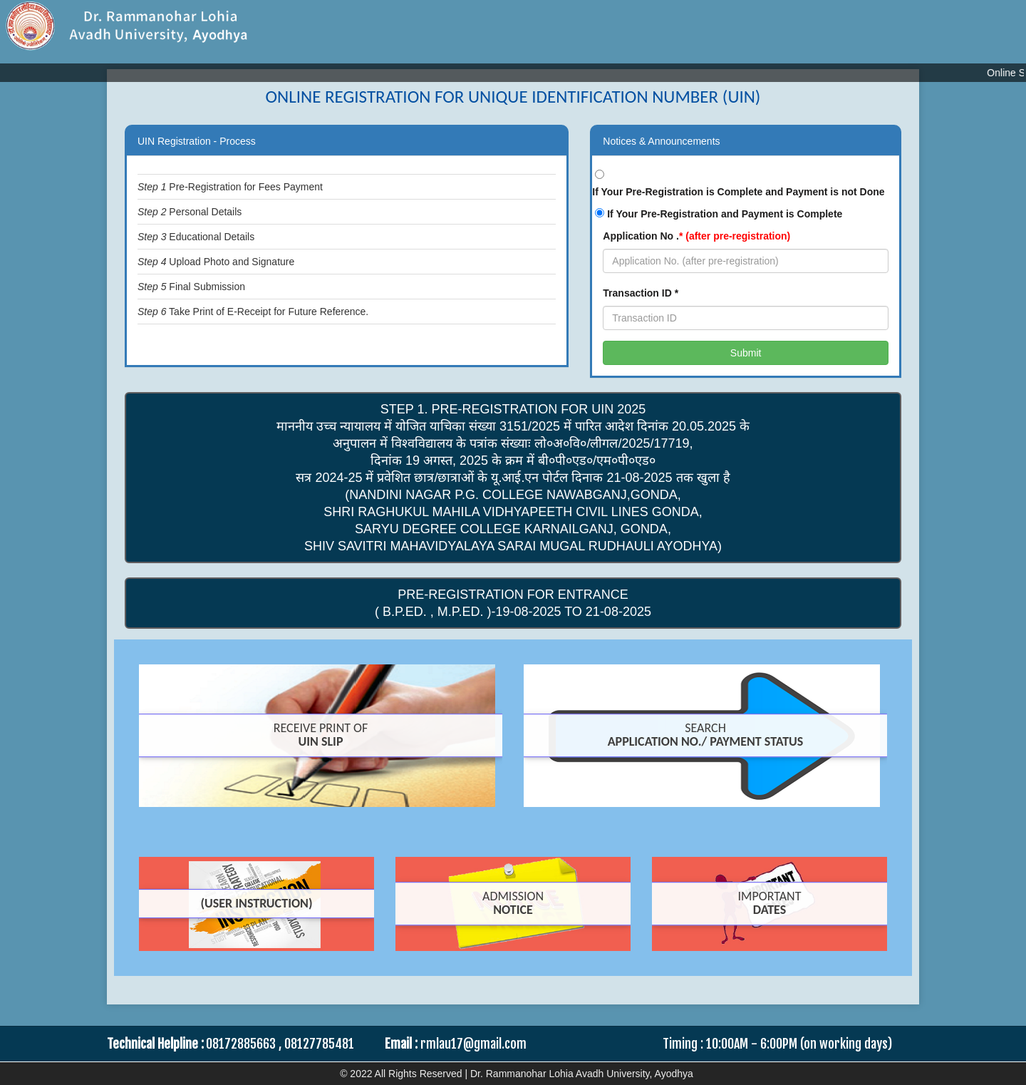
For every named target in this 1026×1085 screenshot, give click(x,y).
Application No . (696, 236)
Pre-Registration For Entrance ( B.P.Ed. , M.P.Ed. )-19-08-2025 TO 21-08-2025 (513, 603)
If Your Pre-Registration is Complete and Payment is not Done (738, 191)
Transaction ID (640, 293)
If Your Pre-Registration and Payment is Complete (724, 214)
